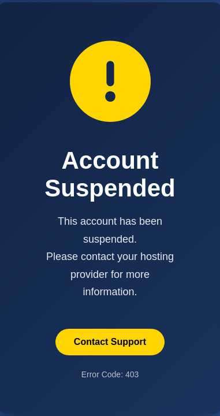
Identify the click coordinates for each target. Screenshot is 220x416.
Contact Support (110, 342)
